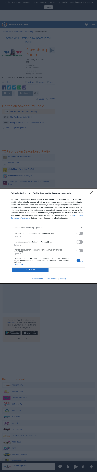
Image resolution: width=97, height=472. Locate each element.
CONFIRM (30, 270)
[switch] (80, 233)
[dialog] (48, 236)
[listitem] (48, 227)
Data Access (51, 279)
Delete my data (37, 279)
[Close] (92, 193)
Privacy (63, 279)
